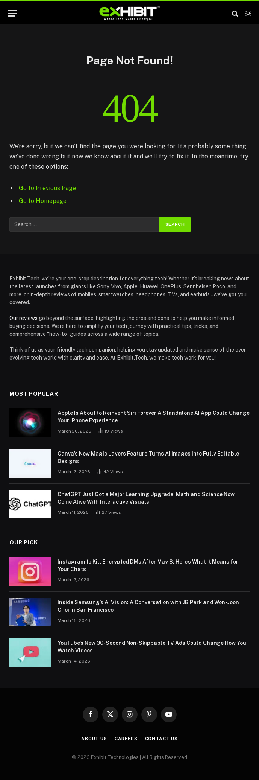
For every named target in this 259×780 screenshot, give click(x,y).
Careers (126, 738)
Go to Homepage (43, 200)
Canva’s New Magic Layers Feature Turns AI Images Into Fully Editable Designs (148, 457)
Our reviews (23, 318)
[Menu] (12, 13)
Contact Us (161, 738)
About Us (94, 738)
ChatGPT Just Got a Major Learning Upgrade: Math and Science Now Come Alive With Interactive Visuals (146, 498)
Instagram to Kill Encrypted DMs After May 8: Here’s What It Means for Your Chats (148, 565)
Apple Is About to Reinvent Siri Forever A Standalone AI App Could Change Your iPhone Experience (154, 417)
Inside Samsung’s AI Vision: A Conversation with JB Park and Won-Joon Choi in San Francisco (148, 606)
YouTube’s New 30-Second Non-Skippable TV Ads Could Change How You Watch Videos (152, 647)
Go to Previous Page (47, 188)
